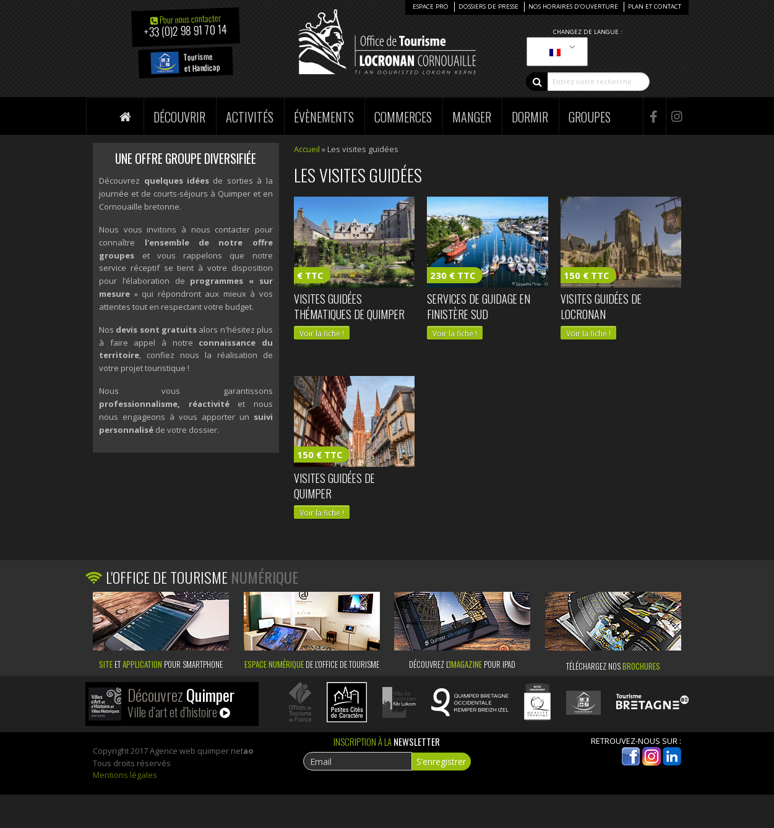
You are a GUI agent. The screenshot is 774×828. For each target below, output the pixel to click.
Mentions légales (125, 774)
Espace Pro (431, 6)
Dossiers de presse (488, 6)
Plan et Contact (654, 6)
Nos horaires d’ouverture (573, 6)
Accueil (307, 149)
